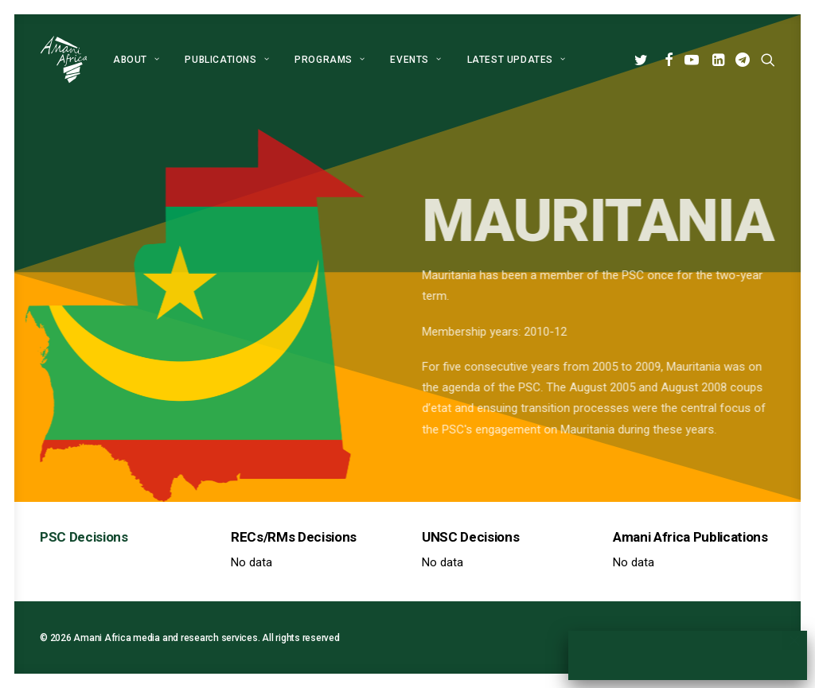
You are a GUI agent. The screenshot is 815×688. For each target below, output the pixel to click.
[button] (643, 59)
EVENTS (415, 59)
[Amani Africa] (64, 60)
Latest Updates (516, 59)
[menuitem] (136, 59)
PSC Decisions (84, 537)
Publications (227, 59)
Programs (329, 59)
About (136, 59)
